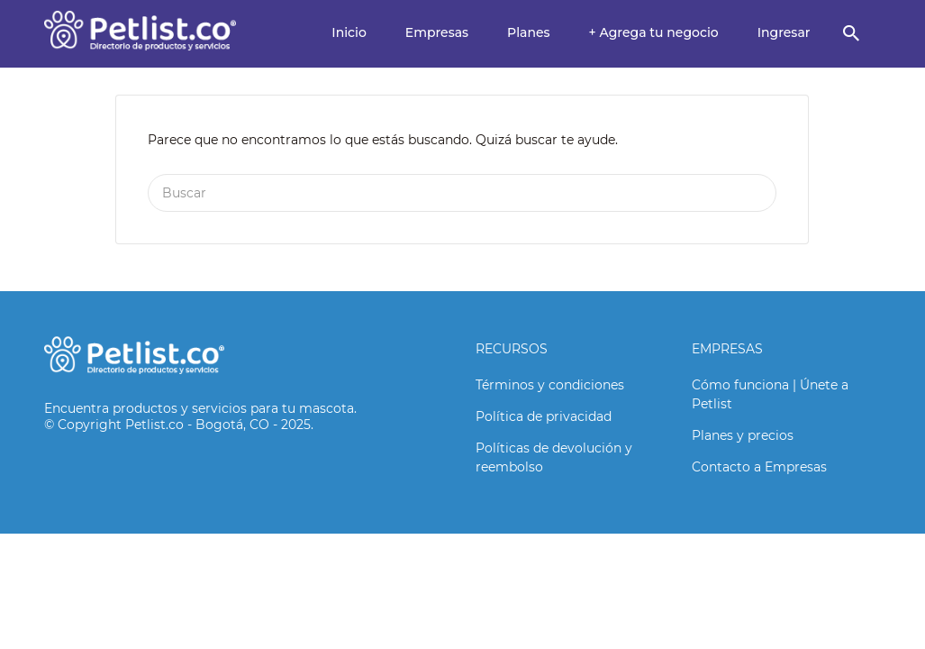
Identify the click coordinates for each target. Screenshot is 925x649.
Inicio (348, 32)
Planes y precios (743, 435)
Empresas (436, 32)
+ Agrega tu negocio (654, 32)
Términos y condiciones (550, 385)
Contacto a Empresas (759, 467)
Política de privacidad (544, 416)
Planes (528, 32)
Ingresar (784, 32)
